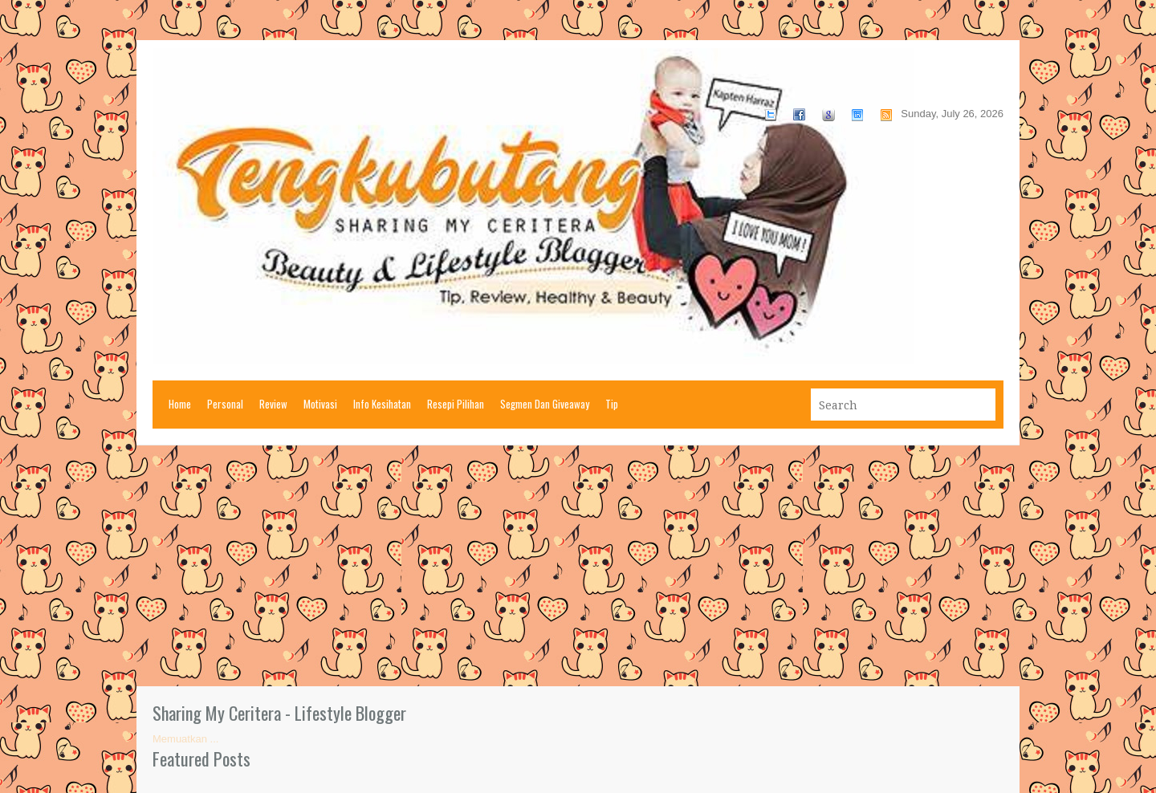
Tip (611, 404)
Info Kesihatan (382, 404)
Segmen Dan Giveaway (544, 404)
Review (273, 404)
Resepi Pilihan (455, 404)
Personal (225, 404)
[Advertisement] (578, 565)
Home (180, 404)
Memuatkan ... (185, 739)
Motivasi (320, 404)
